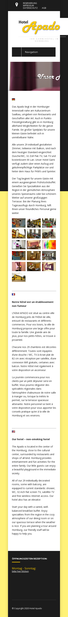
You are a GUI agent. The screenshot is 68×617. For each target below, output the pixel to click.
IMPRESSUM (28, 5)
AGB (44, 7)
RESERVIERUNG (30, 3)
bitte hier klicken (20, 571)
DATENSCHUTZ (30, 7)
